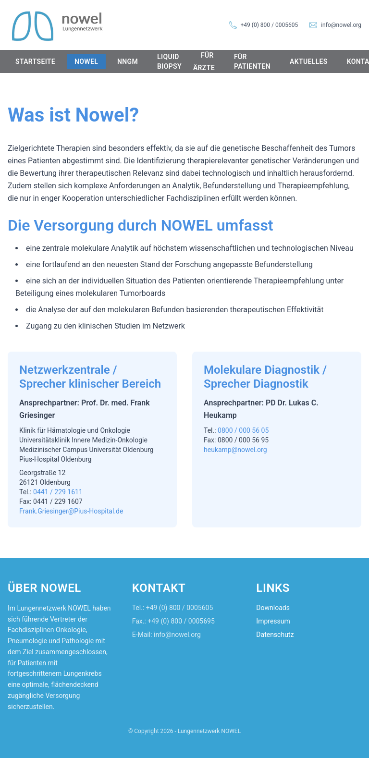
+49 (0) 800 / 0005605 (269, 25)
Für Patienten (252, 61)
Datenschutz (275, 634)
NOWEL (86, 61)
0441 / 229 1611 (58, 492)
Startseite (35, 61)
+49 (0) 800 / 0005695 (181, 621)
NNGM (127, 61)
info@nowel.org (341, 25)
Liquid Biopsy (169, 61)
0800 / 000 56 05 (243, 430)
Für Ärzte (204, 61)
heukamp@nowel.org (235, 449)
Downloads (273, 607)
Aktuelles (309, 61)
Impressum (273, 621)
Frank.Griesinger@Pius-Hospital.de (71, 511)
